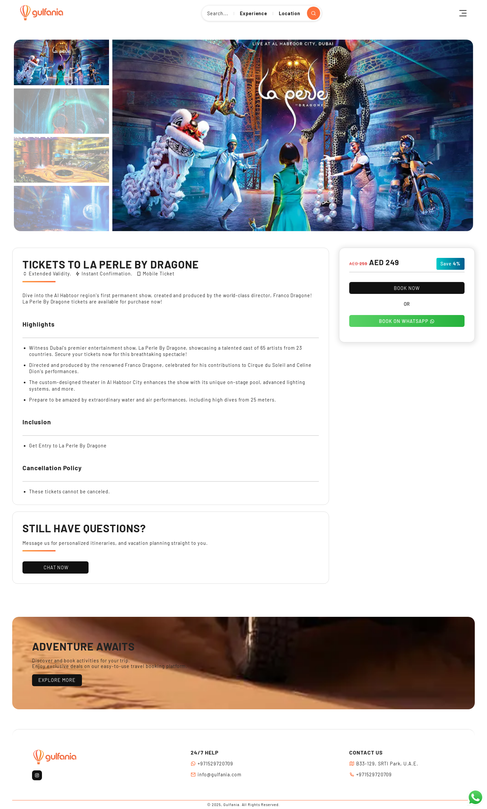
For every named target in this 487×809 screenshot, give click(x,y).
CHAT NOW (55, 567)
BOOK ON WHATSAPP (406, 321)
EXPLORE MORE (57, 680)
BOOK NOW (407, 288)
